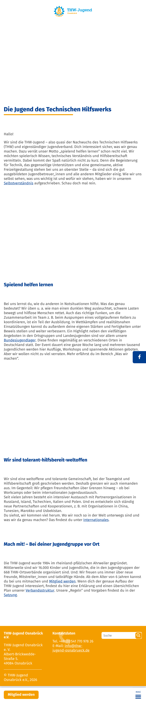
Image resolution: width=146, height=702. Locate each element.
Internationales (96, 520)
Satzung (10, 595)
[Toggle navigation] (138, 695)
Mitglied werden (21, 695)
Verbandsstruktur (40, 590)
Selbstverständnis (18, 183)
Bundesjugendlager (20, 340)
